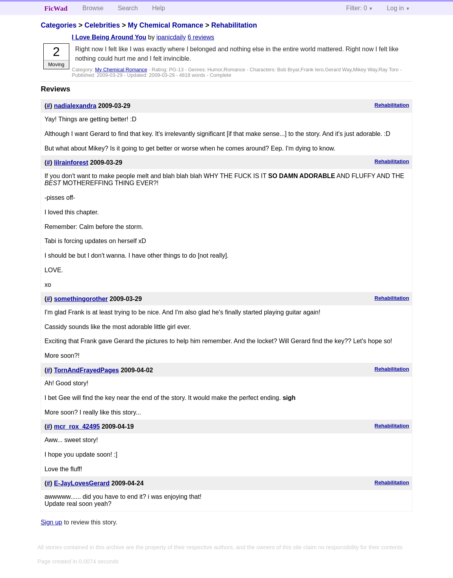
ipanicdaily (171, 37)
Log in (395, 8)
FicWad (56, 8)
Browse (92, 8)
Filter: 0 (356, 8)
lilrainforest (71, 162)
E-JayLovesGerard (82, 483)
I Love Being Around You (109, 37)
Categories (58, 25)
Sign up (51, 522)
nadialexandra (75, 105)
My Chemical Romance (165, 25)
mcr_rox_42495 (77, 426)
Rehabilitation (234, 25)
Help (158, 8)
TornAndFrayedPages (86, 370)
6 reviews (201, 37)
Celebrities (102, 25)
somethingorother (81, 299)
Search (128, 8)
